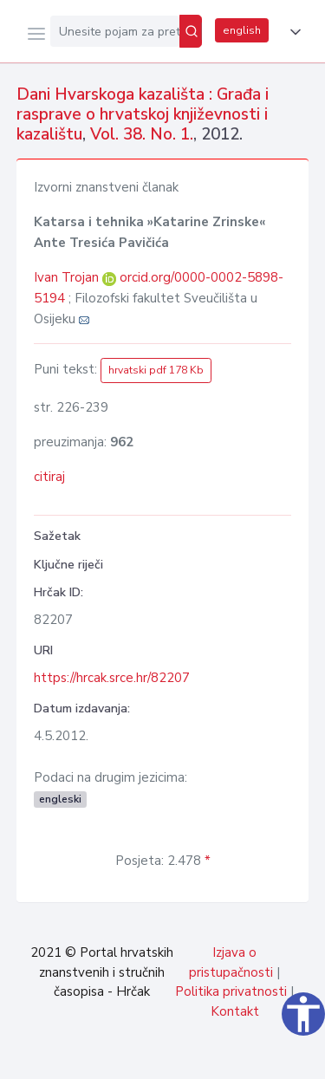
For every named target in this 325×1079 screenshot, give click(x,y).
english (242, 30)
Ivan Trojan (68, 277)
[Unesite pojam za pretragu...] (114, 31)
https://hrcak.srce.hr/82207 (112, 677)
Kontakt (235, 1011)
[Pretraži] (190, 31)
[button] (292, 32)
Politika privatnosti (231, 991)
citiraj (49, 476)
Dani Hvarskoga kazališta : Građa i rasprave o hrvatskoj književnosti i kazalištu (142, 114)
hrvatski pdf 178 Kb (156, 370)
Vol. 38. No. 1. (141, 134)
